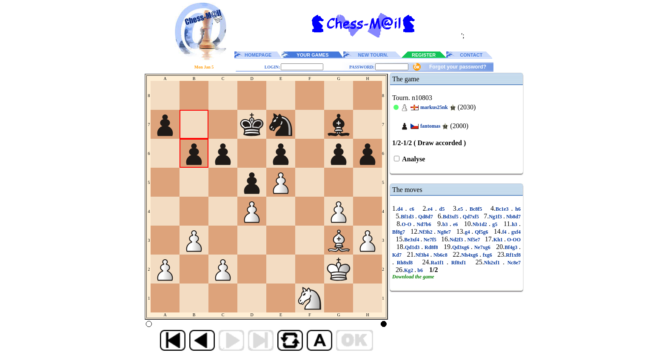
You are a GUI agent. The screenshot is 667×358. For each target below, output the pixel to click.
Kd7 (397, 255)
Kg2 (409, 270)
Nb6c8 (440, 255)
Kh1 (498, 240)
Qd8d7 (425, 217)
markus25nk (434, 107)
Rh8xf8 (405, 263)
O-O (407, 224)
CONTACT (471, 54)
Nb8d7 (513, 217)
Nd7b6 (424, 224)
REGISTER (424, 54)
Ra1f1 (439, 263)
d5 (442, 209)
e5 (461, 209)
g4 (468, 232)
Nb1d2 (481, 224)
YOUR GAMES (312, 54)
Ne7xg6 (482, 247)
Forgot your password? (457, 67)
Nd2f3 (457, 240)
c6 (412, 209)
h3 (515, 224)
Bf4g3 (512, 247)
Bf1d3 (408, 217)
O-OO (513, 240)
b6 (420, 270)
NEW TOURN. (373, 54)
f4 (505, 232)
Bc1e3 (503, 209)
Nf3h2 (426, 232)
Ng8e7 (444, 232)
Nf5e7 (473, 240)
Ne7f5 (430, 240)
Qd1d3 (413, 247)
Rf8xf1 (458, 263)
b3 (446, 224)
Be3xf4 (412, 240)
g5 (494, 224)
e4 (431, 209)
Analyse (413, 159)
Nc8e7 (513, 263)
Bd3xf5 (451, 217)
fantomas (430, 126)
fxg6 (487, 255)
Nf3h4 (423, 255)
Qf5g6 (481, 232)
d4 (401, 209)
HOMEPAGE (258, 54)
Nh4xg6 (470, 255)
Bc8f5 (476, 209)
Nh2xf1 (493, 263)
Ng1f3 (496, 217)
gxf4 (515, 232)
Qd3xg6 (461, 247)
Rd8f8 (431, 247)
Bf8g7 (399, 232)
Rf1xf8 (513, 255)
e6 (455, 224)
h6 (517, 209)
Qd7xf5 (471, 217)
